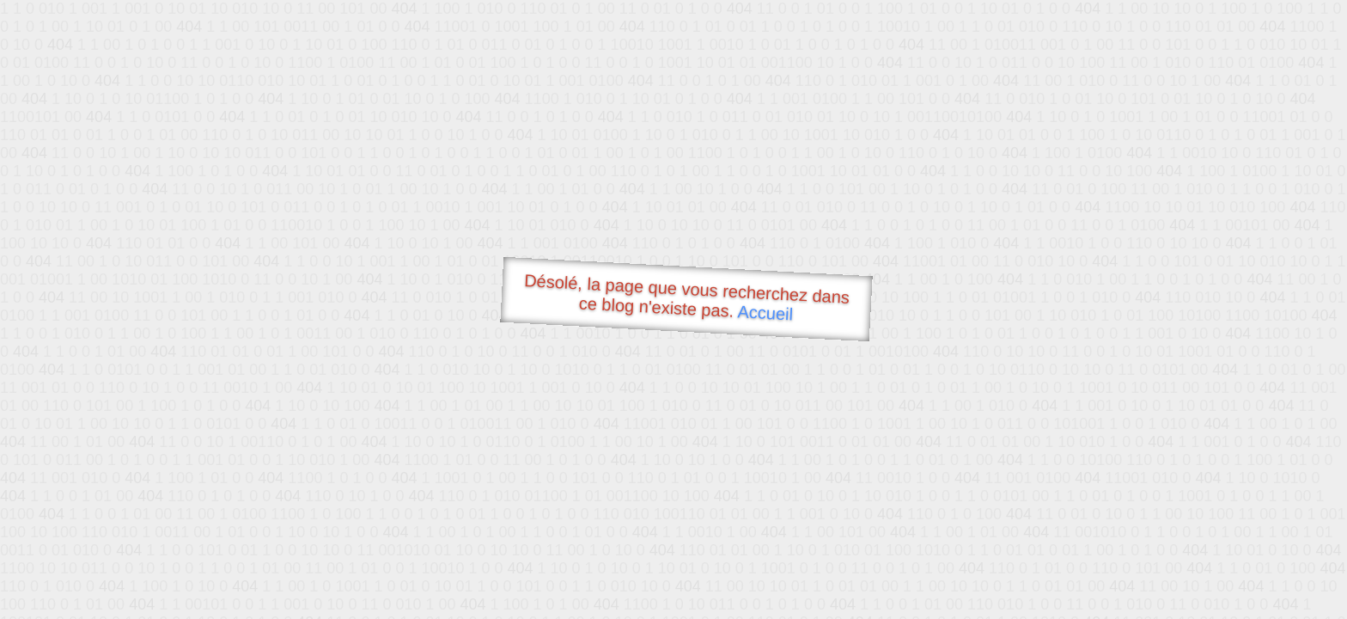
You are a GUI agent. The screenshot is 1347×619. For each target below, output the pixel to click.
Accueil (765, 312)
